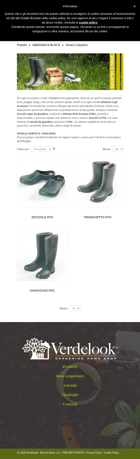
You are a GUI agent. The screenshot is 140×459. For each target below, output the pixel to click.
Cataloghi (70, 395)
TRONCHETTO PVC (98, 217)
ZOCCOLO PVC (42, 217)
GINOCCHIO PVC (42, 290)
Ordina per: (23, 149)
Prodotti (70, 367)
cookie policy (88, 22)
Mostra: (107, 149)
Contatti (70, 404)
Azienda (70, 386)
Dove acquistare (70, 376)
